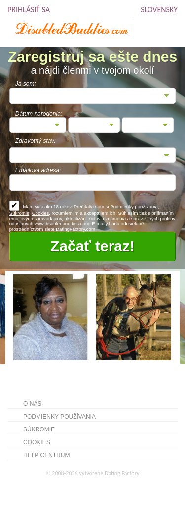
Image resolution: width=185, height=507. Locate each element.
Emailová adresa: (38, 170)
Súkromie (19, 213)
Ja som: (25, 83)
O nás (32, 403)
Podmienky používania (134, 206)
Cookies (40, 213)
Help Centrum (46, 455)
